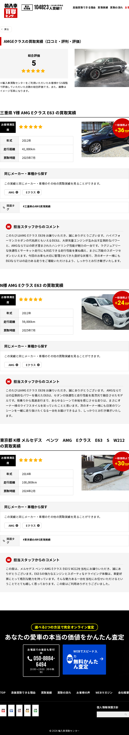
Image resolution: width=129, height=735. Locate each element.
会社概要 (123, 692)
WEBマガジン (104, 692)
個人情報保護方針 (107, 707)
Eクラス (31, 192)
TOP (2, 692)
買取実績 (103, 7)
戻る (6, 29)
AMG (11, 192)
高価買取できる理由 (84, 7)
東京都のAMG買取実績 (37, 539)
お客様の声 (83, 692)
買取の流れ (116, 7)
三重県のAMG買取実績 (37, 206)
